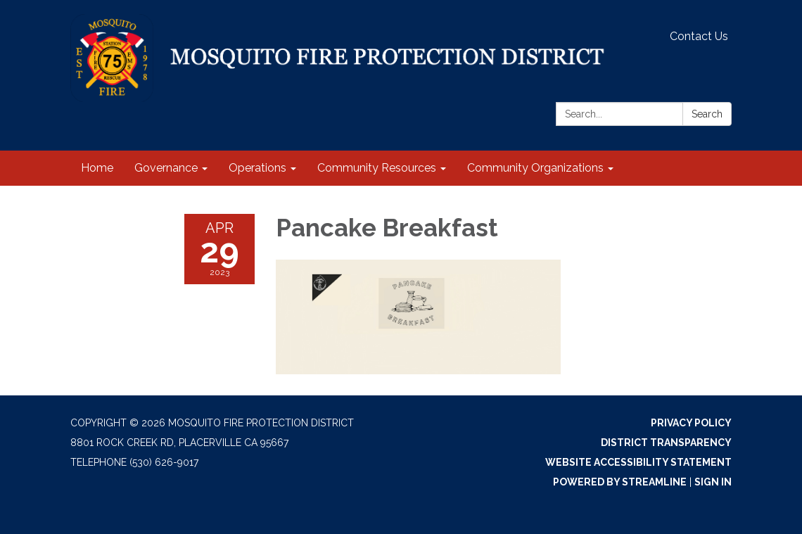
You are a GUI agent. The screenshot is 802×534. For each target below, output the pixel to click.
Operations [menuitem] (257, 167)
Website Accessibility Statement (638, 462)
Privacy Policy (691, 422)
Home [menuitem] (97, 167)
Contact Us (699, 36)
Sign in (713, 482)
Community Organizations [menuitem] (535, 167)
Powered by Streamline (620, 482)
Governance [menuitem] (166, 167)
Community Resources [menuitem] (376, 167)
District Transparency (666, 442)
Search (707, 114)
